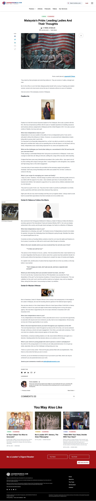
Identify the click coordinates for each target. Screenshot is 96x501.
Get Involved (72, 485)
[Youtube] (13, 489)
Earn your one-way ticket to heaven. (14, 486)
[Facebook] (7, 489)
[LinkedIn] (11, 489)
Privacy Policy (10, 497)
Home (70, 477)
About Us (71, 479)
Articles (40, 9)
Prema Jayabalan (49, 28)
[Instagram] (15, 489)
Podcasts (47, 9)
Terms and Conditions (18, 497)
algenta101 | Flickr (69, 76)
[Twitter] (9, 489)
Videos (55, 9)
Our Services (63, 9)
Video (65, 431)
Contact (71, 487)
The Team (71, 482)
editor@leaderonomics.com (51, 361)
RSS (25, 497)
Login (86, 3)
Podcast (37, 431)
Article (44, 16)
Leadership (51, 16)
